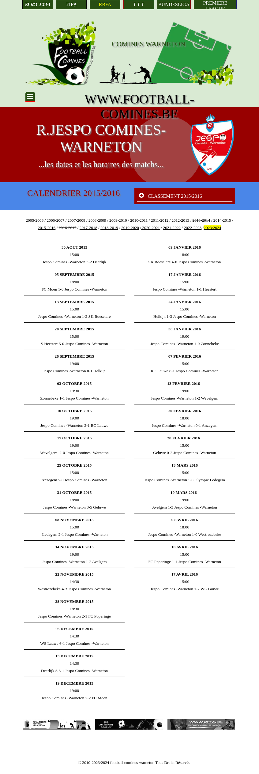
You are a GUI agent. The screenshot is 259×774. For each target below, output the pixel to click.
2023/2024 (212, 227)
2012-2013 (180, 220)
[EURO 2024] (37, 4)
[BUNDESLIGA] (174, 4)
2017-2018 (88, 227)
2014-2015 (222, 220)
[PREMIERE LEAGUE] (215, 4)
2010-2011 (139, 220)
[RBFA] (105, 4)
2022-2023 (193, 227)
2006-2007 (56, 220)
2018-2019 (109, 227)
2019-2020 (130, 227)
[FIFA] (71, 4)
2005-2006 (34, 220)
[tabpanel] (129, 223)
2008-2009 (97, 220)
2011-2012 (159, 220)
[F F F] (138, 4)
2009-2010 (118, 220)
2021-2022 (172, 227)
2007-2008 (76, 220)
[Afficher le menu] (30, 97)
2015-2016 (47, 227)
